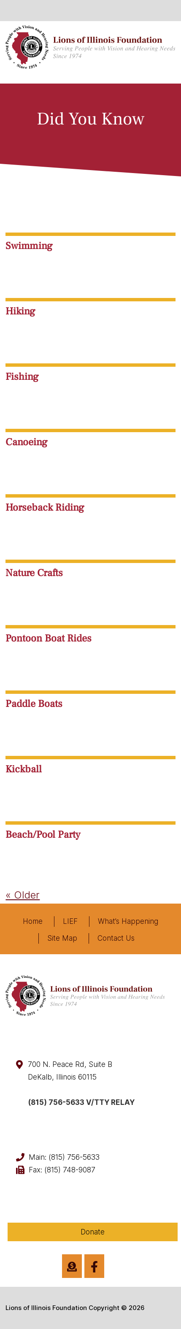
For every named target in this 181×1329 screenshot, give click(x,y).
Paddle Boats (33, 703)
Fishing (22, 376)
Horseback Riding (44, 507)
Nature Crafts (34, 572)
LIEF (70, 921)
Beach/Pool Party (43, 834)
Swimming (29, 245)
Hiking (20, 311)
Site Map (62, 938)
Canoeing (26, 442)
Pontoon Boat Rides (48, 638)
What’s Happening (128, 921)
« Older (22, 895)
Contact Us (116, 938)
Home (33, 921)
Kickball (23, 769)
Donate (93, 1232)
